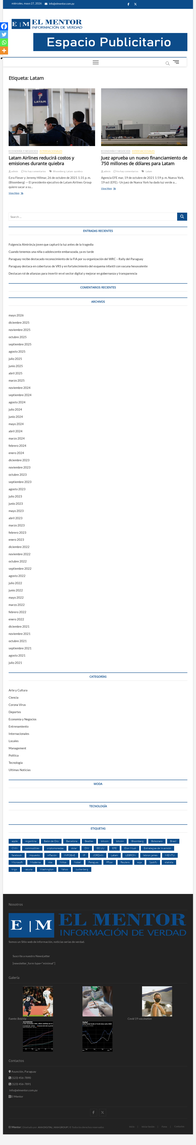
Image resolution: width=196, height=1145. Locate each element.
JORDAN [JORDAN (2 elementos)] (98, 855)
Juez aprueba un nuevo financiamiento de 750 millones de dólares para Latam (144, 160)
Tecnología (16, 762)
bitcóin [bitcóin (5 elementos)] (120, 841)
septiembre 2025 (20, 344)
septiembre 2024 (20, 395)
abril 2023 (15, 518)
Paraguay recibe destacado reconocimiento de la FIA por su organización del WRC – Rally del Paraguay (76, 259)
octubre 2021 (18, 641)
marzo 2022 (17, 604)
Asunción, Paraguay (22, 1071)
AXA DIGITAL (45, 1127)
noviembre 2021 (19, 633)
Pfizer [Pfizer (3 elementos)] (109, 862)
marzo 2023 (17, 525)
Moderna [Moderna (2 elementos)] (35, 862)
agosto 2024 (17, 402)
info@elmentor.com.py (59, 3)
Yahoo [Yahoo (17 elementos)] (64, 869)
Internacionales (51, 150)
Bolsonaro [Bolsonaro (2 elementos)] (156, 841)
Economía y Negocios (23, 150)
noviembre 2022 (19, 554)
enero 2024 (16, 453)
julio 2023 (15, 496)
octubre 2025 (18, 337)
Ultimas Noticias (20, 770)
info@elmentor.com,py (23, 1090)
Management (17, 748)
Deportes (15, 712)
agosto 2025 (17, 351)
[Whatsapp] (4, 42)
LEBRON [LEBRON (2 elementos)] (130, 855)
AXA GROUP (61, 1127)
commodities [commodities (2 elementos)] (32, 848)
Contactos (179, 1126)
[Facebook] (4, 26)
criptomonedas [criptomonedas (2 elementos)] (55, 848)
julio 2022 (15, 583)
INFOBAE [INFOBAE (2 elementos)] (69, 855)
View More (19, 193)
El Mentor (16, 1096)
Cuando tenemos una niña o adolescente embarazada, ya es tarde (51, 251)
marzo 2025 (17, 380)
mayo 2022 (16, 597)
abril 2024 (15, 431)
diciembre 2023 (19, 460)
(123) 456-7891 (20, 1084)
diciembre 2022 (19, 547)
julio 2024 (15, 409)
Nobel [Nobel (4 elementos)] (77, 862)
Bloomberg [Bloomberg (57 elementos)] (137, 841)
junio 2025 (16, 366)
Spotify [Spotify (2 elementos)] (153, 862)
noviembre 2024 (19, 387)
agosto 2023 (17, 489)
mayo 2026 (16, 315)
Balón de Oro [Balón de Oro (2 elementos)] (51, 841)
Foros (164, 1126)
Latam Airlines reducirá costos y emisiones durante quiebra (41, 160)
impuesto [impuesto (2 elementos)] (34, 855)
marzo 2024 (17, 438)
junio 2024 (16, 416)
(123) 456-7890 (20, 1077)
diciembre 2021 (19, 626)
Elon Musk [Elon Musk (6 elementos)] (130, 848)
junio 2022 (16, 590)
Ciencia (13, 697)
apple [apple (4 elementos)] (15, 841)
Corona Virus (17, 704)
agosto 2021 (17, 655)
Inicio (131, 1126)
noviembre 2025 (19, 330)
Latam (69, 171)
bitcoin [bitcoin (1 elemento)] (105, 841)
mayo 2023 (16, 511)
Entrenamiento (18, 726)
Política (14, 755)
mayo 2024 (16, 424)
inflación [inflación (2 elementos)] (52, 855)
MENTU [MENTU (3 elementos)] (170, 855)
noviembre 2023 (19, 467)
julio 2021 (15, 662)
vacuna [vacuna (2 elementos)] (28, 869)
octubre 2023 (18, 474)
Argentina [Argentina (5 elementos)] (30, 841)
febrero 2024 (17, 445)
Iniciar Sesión (148, 1126)
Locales (14, 741)
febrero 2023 (17, 532)
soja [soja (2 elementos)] (139, 862)
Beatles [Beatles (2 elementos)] (89, 841)
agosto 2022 (17, 576)
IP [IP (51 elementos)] (84, 855)
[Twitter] (4, 34)
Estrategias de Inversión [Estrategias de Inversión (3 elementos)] (157, 848)
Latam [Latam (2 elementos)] (114, 855)
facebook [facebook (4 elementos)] (17, 855)
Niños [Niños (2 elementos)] (63, 862)
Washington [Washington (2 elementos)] (47, 869)
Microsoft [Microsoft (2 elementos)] (17, 862)
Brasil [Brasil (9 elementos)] (173, 841)
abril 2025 (15, 373)
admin (13, 171)
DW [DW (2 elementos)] (86, 848)
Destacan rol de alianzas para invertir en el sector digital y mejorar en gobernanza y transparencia (73, 273)
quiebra (78, 171)
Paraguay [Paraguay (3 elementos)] (93, 862)
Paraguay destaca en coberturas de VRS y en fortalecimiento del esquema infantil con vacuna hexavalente (78, 266)
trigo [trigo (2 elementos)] (14, 869)
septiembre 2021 (20, 648)
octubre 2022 (18, 561)
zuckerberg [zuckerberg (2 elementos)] (82, 869)
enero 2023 (16, 539)
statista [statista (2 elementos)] (169, 862)
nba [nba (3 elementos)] (50, 862)
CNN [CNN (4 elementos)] (14, 848)
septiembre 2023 (20, 482)
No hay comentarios (33, 171)
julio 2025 (15, 358)
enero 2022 (16, 619)
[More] (4, 50)
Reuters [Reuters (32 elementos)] (125, 862)
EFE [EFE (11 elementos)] (114, 848)
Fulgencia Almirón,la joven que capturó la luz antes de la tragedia (51, 244)
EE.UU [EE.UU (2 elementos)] (101, 848)
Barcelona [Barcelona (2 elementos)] (71, 841)
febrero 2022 (17, 612)
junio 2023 (16, 503)
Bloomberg (59, 171)
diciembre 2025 (19, 322)
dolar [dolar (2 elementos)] (74, 848)
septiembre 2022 (20, 568)
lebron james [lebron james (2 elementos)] (150, 855)
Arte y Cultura (18, 690)
